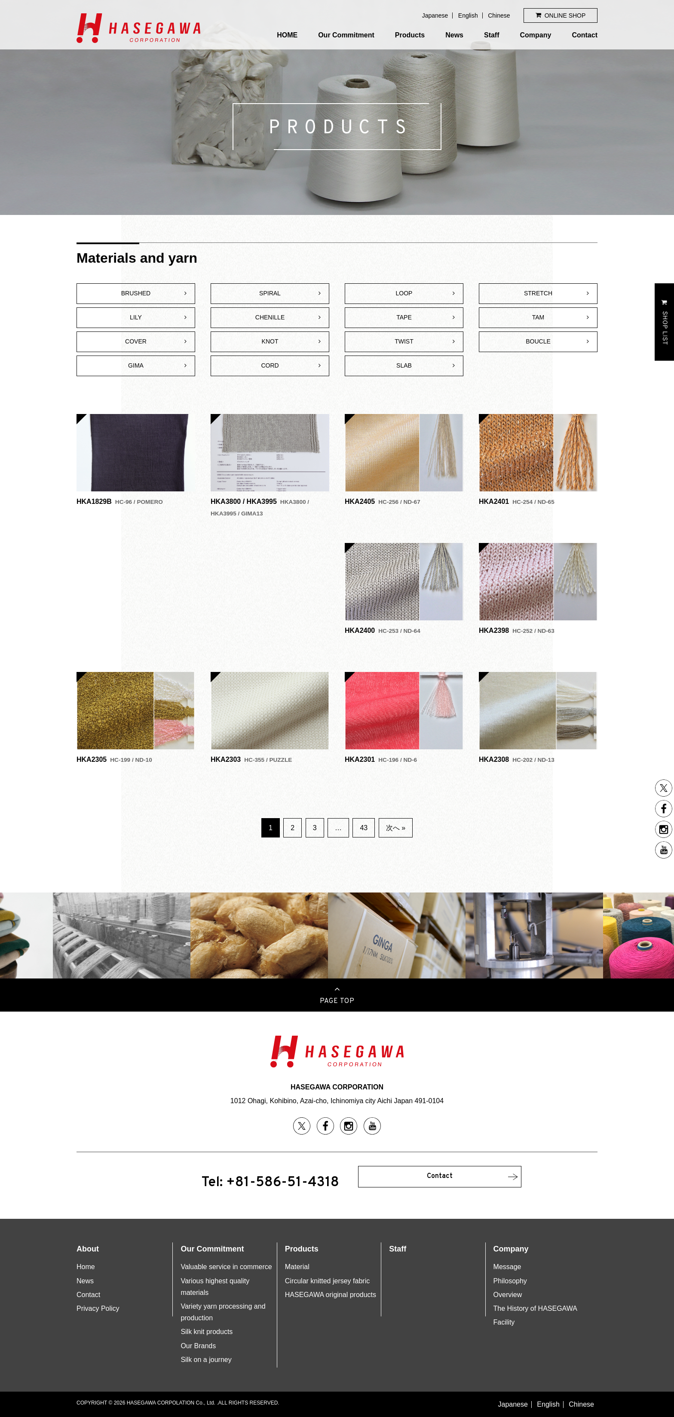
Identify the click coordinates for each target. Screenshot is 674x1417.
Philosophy (510, 1281)
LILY (136, 317)
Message (507, 1266)
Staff (491, 35)
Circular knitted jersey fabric (327, 1281)
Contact (584, 35)
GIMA (136, 365)
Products (410, 35)
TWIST (404, 341)
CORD (270, 365)
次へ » (395, 827)
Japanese (435, 15)
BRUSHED (135, 293)
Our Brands (198, 1346)
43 (364, 827)
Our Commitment (346, 35)
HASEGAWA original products (330, 1294)
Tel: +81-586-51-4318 (270, 1182)
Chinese (499, 15)
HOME (287, 35)
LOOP (404, 293)
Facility (504, 1322)
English (468, 15)
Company (535, 35)
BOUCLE (538, 341)
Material (297, 1266)
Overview (507, 1294)
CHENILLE (270, 317)
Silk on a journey (206, 1359)
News (454, 35)
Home (86, 1266)
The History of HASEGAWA (535, 1308)
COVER (136, 341)
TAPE (404, 317)
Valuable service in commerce (226, 1266)
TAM (538, 317)
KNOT (270, 341)
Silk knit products (207, 1331)
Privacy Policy (98, 1308)
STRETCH (538, 293)
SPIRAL (270, 293)
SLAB (404, 365)
